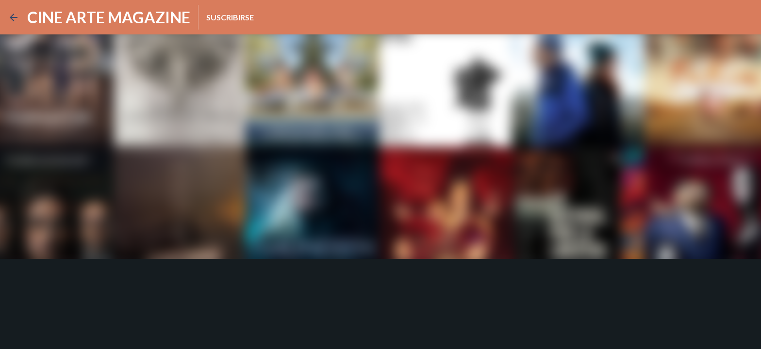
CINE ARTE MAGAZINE (108, 17)
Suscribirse (230, 17)
